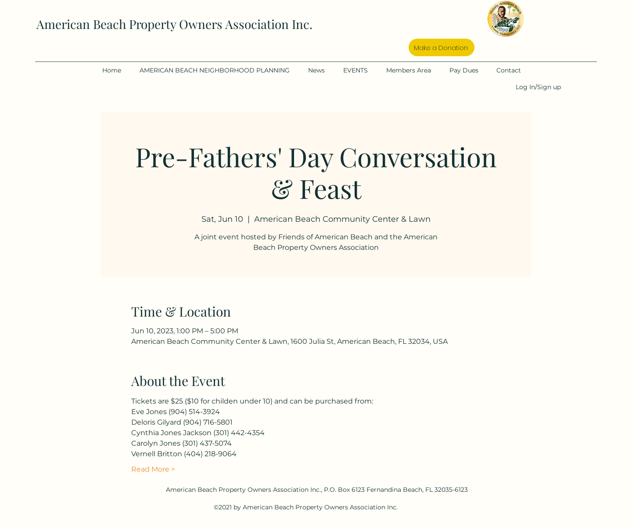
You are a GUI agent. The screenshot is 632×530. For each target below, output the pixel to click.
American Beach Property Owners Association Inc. (174, 24)
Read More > (153, 469)
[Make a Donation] (441, 47)
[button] (219, 70)
